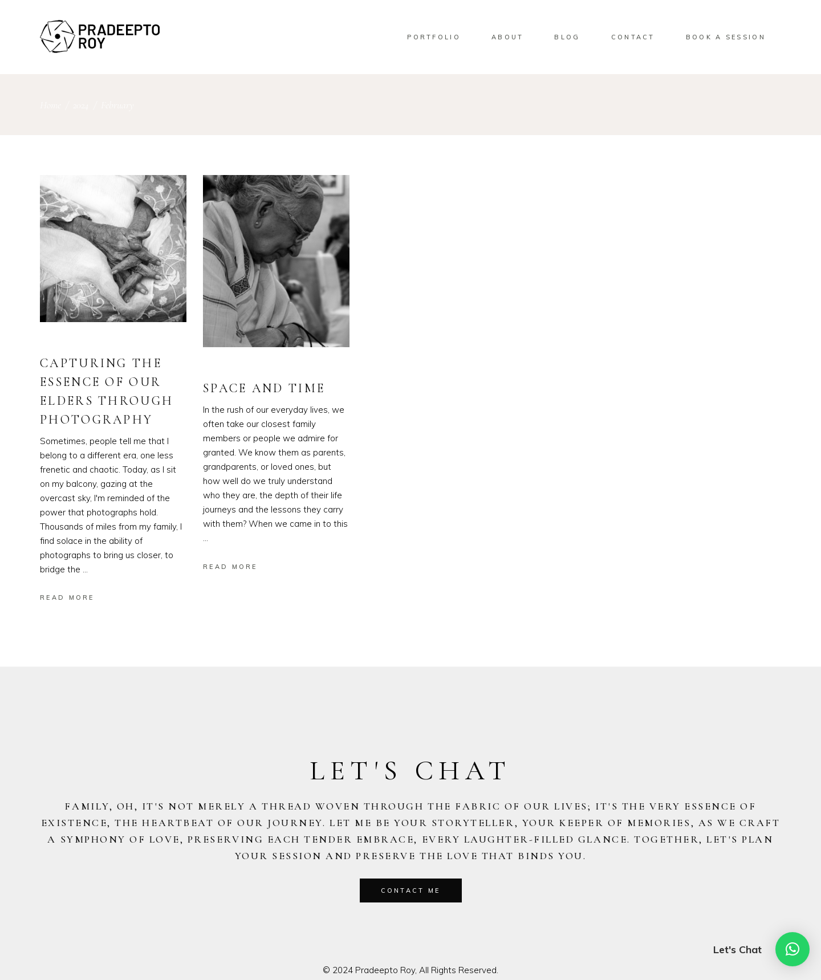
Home (50, 105)
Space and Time (264, 388)
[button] (792, 949)
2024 (81, 105)
